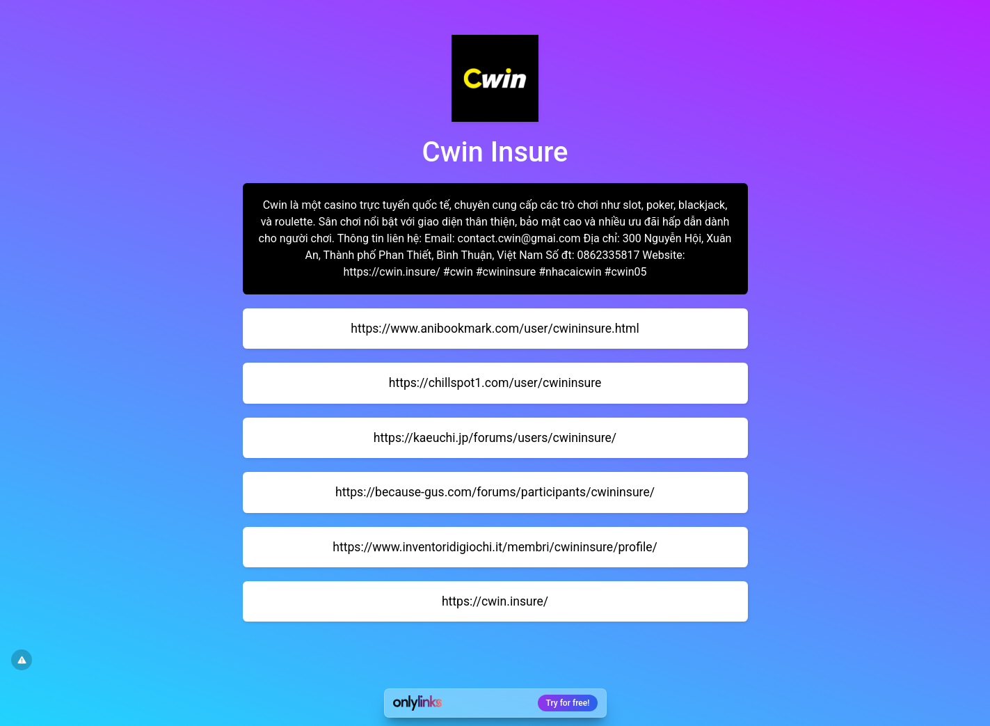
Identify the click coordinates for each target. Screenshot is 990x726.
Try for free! (568, 703)
